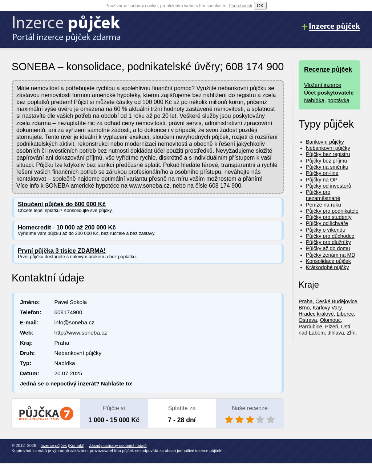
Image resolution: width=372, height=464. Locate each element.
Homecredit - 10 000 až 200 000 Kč (67, 227)
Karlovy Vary (326, 308)
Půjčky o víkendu (325, 230)
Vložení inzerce (322, 85)
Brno (304, 308)
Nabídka (314, 100)
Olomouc (330, 320)
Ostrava (308, 320)
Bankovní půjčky (325, 142)
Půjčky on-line (322, 173)
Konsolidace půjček (328, 261)
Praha (305, 301)
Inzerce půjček (54, 445)
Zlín (351, 333)
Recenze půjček (328, 69)
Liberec (345, 314)
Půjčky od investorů (328, 186)
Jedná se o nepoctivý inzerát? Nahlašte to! (76, 383)
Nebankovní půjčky (328, 148)
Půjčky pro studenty (329, 217)
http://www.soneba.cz (80, 332)
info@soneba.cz (74, 322)
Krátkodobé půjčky (327, 267)
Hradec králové (316, 314)
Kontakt (76, 445)
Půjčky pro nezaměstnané (323, 195)
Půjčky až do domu (328, 248)
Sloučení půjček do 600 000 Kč (62, 204)
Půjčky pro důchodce (330, 236)
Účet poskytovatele (328, 92)
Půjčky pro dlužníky (328, 242)
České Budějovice (336, 301)
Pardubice (310, 326)
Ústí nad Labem (324, 330)
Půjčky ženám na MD (330, 255)
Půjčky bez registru (328, 154)
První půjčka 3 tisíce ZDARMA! (62, 250)
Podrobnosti (240, 5)
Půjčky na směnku (327, 167)
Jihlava (336, 333)
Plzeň (331, 326)
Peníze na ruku (323, 205)
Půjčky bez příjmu (326, 161)
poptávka (338, 100)
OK (260, 5)
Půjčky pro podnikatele (332, 211)
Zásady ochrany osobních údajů (118, 445)
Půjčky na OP (321, 180)
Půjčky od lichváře (327, 223)
